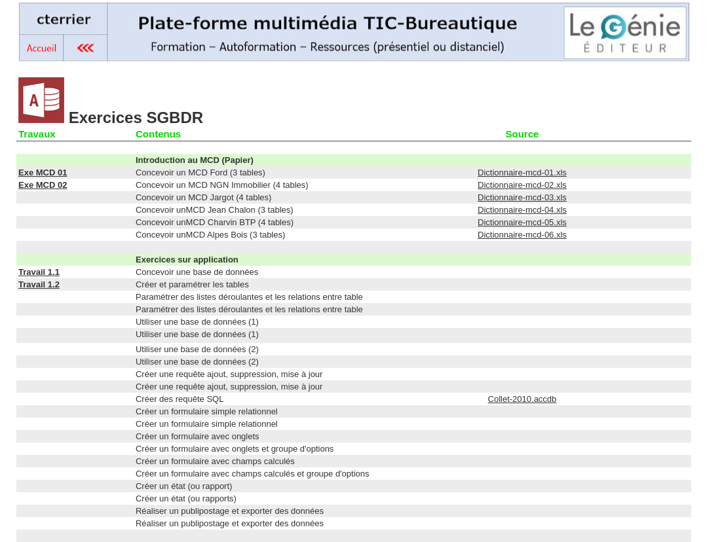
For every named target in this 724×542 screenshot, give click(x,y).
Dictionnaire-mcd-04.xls (522, 210)
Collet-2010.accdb (522, 399)
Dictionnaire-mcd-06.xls (522, 235)
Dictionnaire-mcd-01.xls (522, 172)
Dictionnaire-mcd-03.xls (522, 197)
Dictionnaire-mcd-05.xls (522, 222)
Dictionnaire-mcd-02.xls (522, 185)
